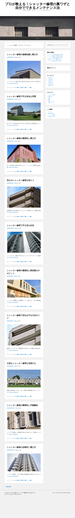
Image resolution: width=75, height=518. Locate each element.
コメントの (51, 115)
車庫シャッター (51, 101)
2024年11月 (50, 85)
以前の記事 (8, 486)
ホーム (37, 38)
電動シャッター (51, 102)
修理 (49, 97)
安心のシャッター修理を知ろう (20, 180)
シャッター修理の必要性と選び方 (21, 447)
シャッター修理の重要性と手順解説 (22, 405)
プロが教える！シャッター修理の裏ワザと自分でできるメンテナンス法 (37, 6)
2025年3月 (50, 79)
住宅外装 (22, 87)
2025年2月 (50, 81)
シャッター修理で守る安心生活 (20, 225)
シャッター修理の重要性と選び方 (21, 138)
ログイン (50, 111)
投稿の (50, 113)
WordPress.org (51, 116)
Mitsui (16, 57)
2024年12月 (50, 84)
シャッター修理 (15, 87)
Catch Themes (67, 492)
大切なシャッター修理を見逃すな (21, 363)
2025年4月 (50, 77)
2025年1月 (50, 82)
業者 (30, 87)
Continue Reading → (13, 83)
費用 (25, 87)
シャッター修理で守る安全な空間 (21, 96)
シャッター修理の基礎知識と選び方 (22, 54)
